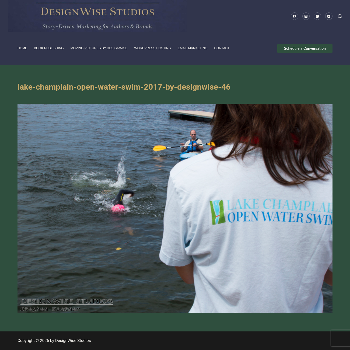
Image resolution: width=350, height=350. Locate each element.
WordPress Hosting (152, 48)
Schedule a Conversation (305, 48)
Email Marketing (192, 48)
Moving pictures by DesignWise (99, 48)
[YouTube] (329, 16)
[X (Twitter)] (306, 16)
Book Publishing (49, 48)
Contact (221, 48)
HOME (22, 48)
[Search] (340, 16)
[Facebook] (294, 16)
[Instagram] (317, 16)
